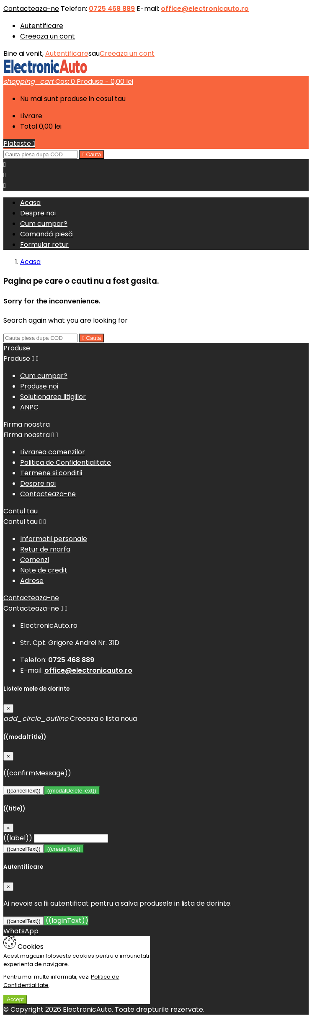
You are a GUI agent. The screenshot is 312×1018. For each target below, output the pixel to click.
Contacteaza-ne (31, 8)
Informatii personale (53, 539)
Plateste (19, 143)
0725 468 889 (112, 8)
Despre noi (38, 213)
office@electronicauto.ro (205, 8)
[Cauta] (40, 154)
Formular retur (44, 244)
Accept (15, 999)
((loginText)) (66, 920)
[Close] (8, 708)
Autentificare (41, 26)
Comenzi (34, 560)
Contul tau (20, 511)
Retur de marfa (45, 549)
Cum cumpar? (43, 223)
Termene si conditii (51, 473)
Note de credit (43, 570)
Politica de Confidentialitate (65, 462)
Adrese (32, 580)
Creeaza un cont (47, 36)
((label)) (17, 838)
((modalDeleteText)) (71, 790)
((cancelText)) (24, 790)
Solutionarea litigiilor (53, 397)
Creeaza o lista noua (70, 718)
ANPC (29, 407)
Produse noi (39, 386)
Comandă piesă (46, 234)
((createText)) (63, 849)
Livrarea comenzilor (52, 452)
